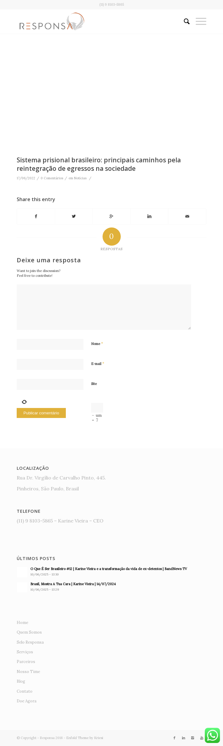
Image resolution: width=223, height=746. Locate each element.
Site (94, 384)
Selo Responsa (30, 642)
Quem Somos (29, 632)
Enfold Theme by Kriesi (84, 738)
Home (22, 622)
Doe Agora (26, 701)
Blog (21, 681)
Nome (97, 343)
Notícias (80, 178)
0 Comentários (52, 178)
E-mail (97, 363)
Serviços (25, 652)
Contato (24, 691)
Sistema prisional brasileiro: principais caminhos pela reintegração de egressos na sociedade (99, 164)
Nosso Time (28, 671)
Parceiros (26, 661)
